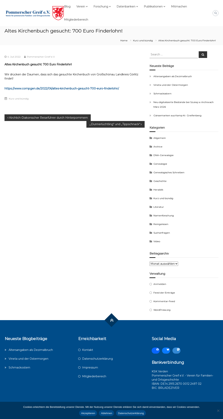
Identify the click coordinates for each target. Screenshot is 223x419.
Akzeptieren (88, 413)
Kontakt (87, 350)
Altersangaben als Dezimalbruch (172, 76)
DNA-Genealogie (163, 155)
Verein (80, 6)
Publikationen (153, 6)
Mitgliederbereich (76, 19)
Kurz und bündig (143, 40)
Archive (157, 146)
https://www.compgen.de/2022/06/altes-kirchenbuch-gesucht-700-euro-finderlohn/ (62, 88)
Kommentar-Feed (164, 301)
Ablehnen (106, 413)
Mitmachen (179, 6)
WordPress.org (161, 309)
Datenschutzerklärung (97, 358)
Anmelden (159, 284)
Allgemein (159, 137)
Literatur (158, 206)
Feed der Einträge (164, 292)
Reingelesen (160, 224)
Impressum (90, 367)
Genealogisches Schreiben (168, 172)
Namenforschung (163, 215)
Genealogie (160, 163)
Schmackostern (162, 93)
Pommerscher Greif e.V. (41, 56)
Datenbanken (126, 6)
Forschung (100, 6)
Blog (67, 6)
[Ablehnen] (218, 411)
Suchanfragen (161, 232)
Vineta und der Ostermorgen (170, 84)
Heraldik (158, 189)
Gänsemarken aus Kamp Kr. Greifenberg (177, 115)
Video (156, 241)
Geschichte (160, 181)
